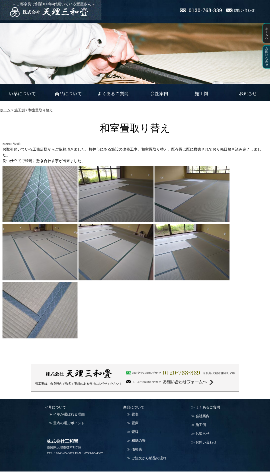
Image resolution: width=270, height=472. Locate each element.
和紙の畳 (139, 440)
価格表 (137, 449)
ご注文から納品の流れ (149, 458)
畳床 (135, 423)
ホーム (5, 110)
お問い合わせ (206, 442)
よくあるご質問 (208, 407)
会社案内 (203, 416)
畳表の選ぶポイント (69, 423)
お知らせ (203, 433)
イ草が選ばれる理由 (69, 414)
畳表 (135, 414)
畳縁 (135, 432)
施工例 (201, 425)
